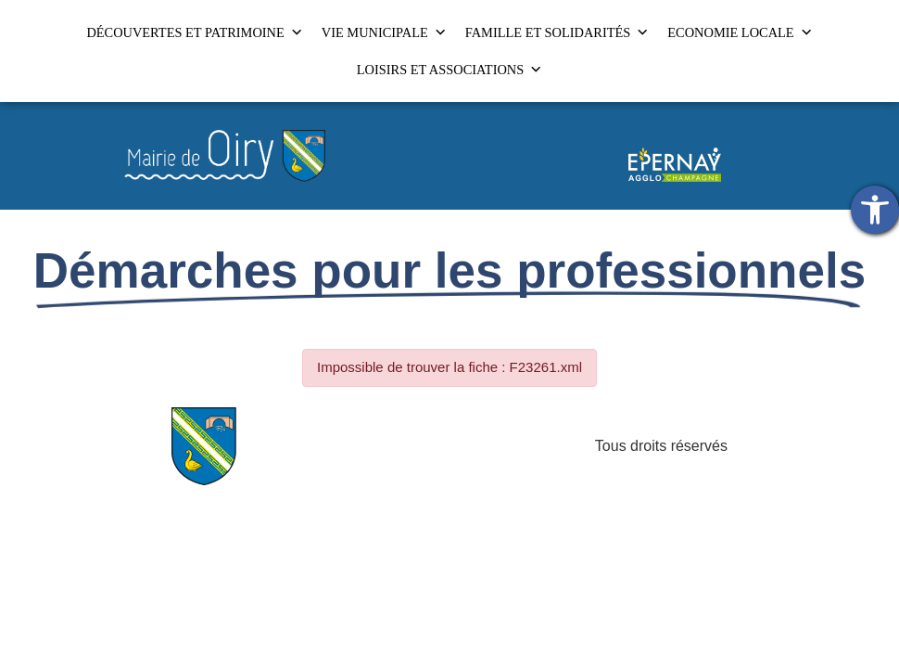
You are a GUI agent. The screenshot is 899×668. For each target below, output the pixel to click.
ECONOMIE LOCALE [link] (739, 32)
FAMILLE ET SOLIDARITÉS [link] (557, 32)
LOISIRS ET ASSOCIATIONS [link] (449, 69)
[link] (875, 210)
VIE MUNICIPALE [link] (384, 32)
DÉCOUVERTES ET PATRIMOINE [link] (194, 32)
